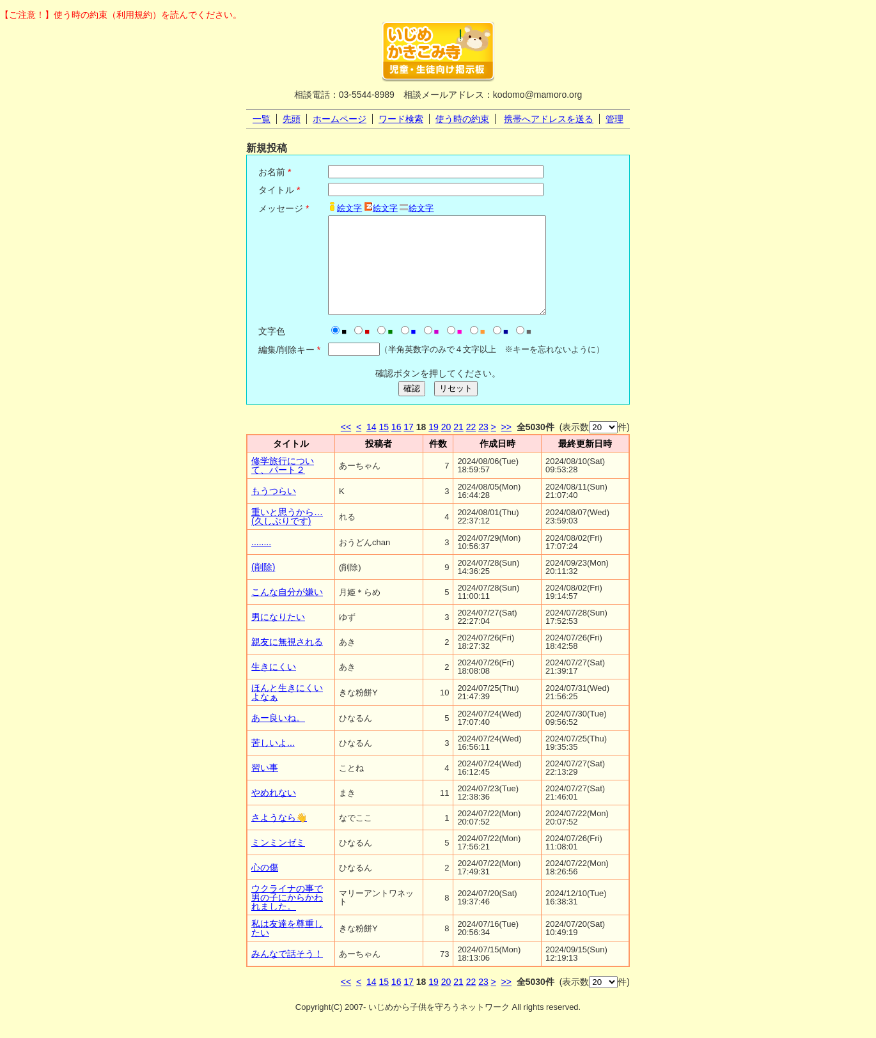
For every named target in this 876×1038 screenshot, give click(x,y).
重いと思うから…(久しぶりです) (287, 535)
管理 (614, 119)
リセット (456, 407)
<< (346, 446)
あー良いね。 (278, 737)
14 (371, 446)
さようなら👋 (279, 837)
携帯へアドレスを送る (548, 119)
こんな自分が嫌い (287, 611)
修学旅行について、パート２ (282, 484)
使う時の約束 (462, 119)
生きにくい (273, 686)
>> (506, 446)
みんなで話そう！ (287, 973)
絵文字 (349, 208)
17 (408, 446)
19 (433, 446)
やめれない (273, 812)
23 (483, 446)
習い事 (264, 787)
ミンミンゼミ (278, 861)
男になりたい (278, 636)
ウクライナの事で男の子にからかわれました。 (287, 916)
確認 (411, 407)
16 (396, 446)
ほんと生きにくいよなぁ (287, 711)
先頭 (292, 119)
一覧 (261, 119)
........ (261, 561)
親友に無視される (287, 661)
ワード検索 (401, 119)
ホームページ (339, 119)
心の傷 (264, 886)
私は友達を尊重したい (287, 947)
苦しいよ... (273, 762)
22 (471, 446)
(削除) (263, 586)
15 (384, 446)
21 (458, 446)
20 (446, 446)
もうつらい (273, 510)
